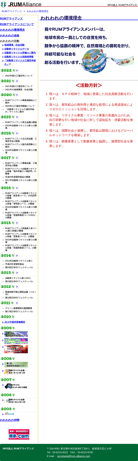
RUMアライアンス (12, 11)
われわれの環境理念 (37, 11)
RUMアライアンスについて (17, 24)
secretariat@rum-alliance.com (73, 456)
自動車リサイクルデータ (16, 49)
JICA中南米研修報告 (14, 322)
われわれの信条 (9, 35)
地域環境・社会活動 (14, 45)
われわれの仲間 (9, 420)
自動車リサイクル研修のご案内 (20, 52)
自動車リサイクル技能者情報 (18, 56)
